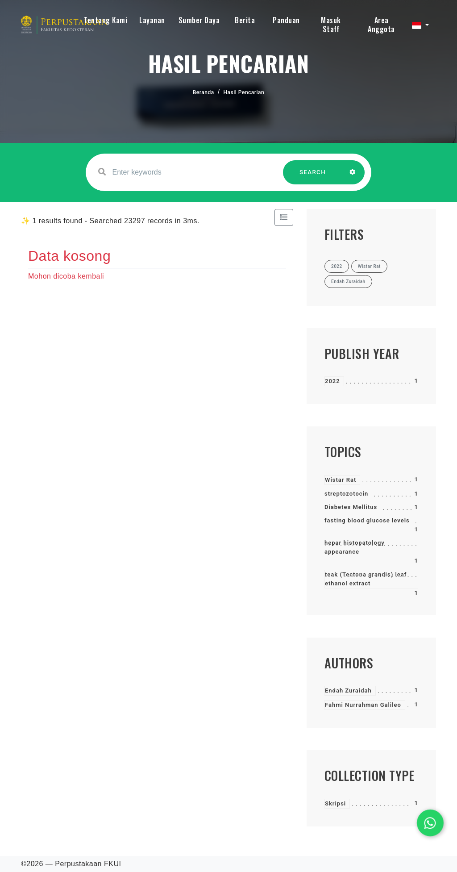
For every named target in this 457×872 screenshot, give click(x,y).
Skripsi (335, 803)
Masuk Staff (331, 24)
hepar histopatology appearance (354, 547)
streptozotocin (346, 493)
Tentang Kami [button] (105, 20)
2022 (332, 381)
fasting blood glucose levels (367, 520)
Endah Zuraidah (348, 690)
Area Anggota (381, 24)
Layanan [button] (152, 20)
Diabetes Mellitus (350, 507)
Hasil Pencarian (244, 92)
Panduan (286, 20)
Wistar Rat (340, 479)
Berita (245, 20)
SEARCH (312, 176)
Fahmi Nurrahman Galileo (363, 704)
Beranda (203, 92)
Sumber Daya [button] (199, 20)
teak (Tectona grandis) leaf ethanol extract (366, 579)
